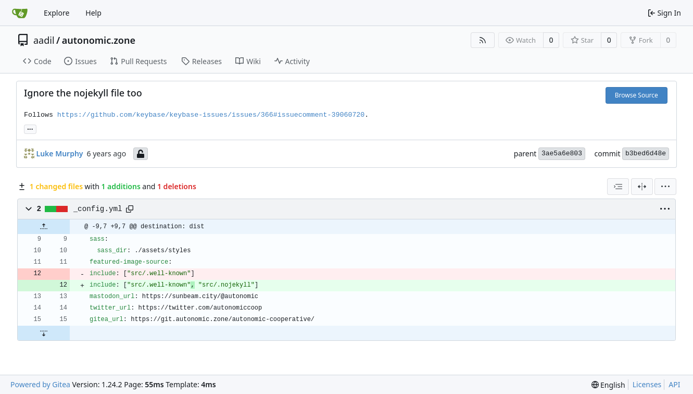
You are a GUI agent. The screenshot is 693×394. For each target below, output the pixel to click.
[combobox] (618, 186)
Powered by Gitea (40, 384)
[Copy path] (129, 209)
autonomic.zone (98, 40)
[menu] (665, 186)
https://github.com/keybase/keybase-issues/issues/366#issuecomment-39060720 (210, 115)
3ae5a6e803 (561, 153)
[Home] (19, 13)
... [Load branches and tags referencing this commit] (30, 128)
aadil (44, 40)
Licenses (647, 384)
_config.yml (97, 209)
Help (93, 13)
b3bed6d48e (645, 153)
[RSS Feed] (483, 40)
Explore (56, 13)
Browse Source (636, 95)
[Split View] (642, 186)
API (674, 384)
